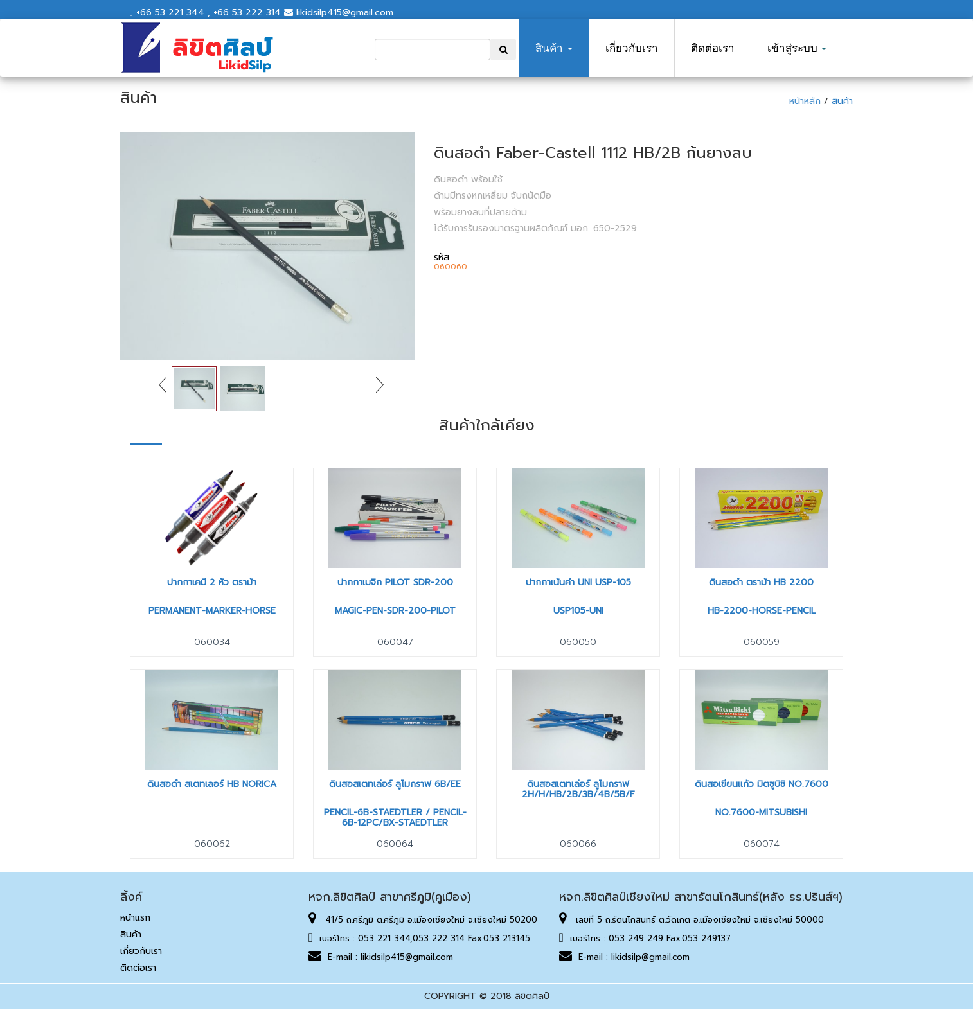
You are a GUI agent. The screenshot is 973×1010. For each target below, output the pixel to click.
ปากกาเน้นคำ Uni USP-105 (578, 582)
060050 (578, 642)
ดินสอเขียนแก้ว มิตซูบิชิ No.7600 (761, 784)
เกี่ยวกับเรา (631, 47)
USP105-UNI (578, 610)
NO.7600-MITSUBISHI (761, 812)
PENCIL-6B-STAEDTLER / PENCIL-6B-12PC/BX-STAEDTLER (395, 817)
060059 (762, 642)
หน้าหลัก (806, 101)
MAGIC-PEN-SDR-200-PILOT (395, 610)
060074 (762, 844)
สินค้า (553, 47)
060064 (395, 844)
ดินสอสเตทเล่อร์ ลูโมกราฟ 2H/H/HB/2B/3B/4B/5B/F (578, 789)
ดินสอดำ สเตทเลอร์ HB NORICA (211, 784)
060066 (578, 844)
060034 (212, 642)
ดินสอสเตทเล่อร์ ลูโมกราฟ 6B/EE (395, 784)
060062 (212, 844)
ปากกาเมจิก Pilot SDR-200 (395, 582)
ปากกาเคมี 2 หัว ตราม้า (211, 582)
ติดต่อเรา (713, 47)
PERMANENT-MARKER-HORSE (212, 610)
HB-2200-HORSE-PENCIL (762, 610)
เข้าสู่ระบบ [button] (796, 47)
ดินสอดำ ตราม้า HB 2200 (761, 582)
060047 (395, 642)
